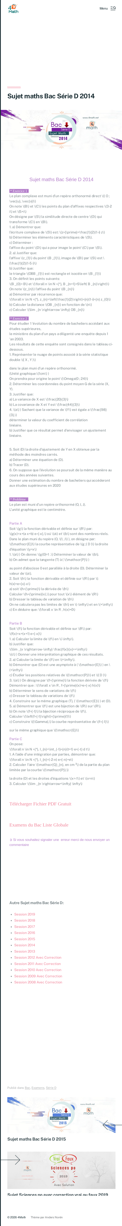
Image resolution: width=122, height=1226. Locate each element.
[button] (108, 8)
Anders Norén (54, 1217)
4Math (21, 1217)
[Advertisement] (61, 56)
